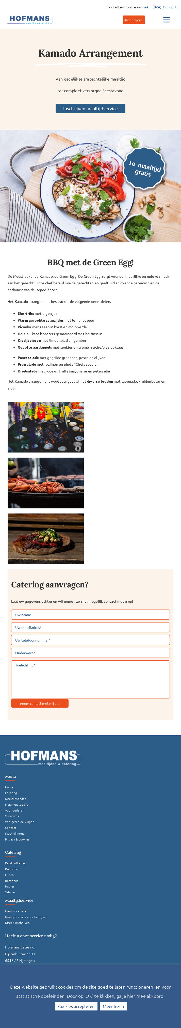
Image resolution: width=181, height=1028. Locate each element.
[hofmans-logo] (30, 15)
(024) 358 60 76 (165, 7)
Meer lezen (113, 1006)
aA (146, 7)
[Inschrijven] (134, 19)
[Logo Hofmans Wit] (43, 752)
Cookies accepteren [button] (76, 1006)
